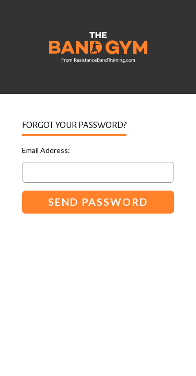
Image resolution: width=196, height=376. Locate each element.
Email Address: (46, 150)
